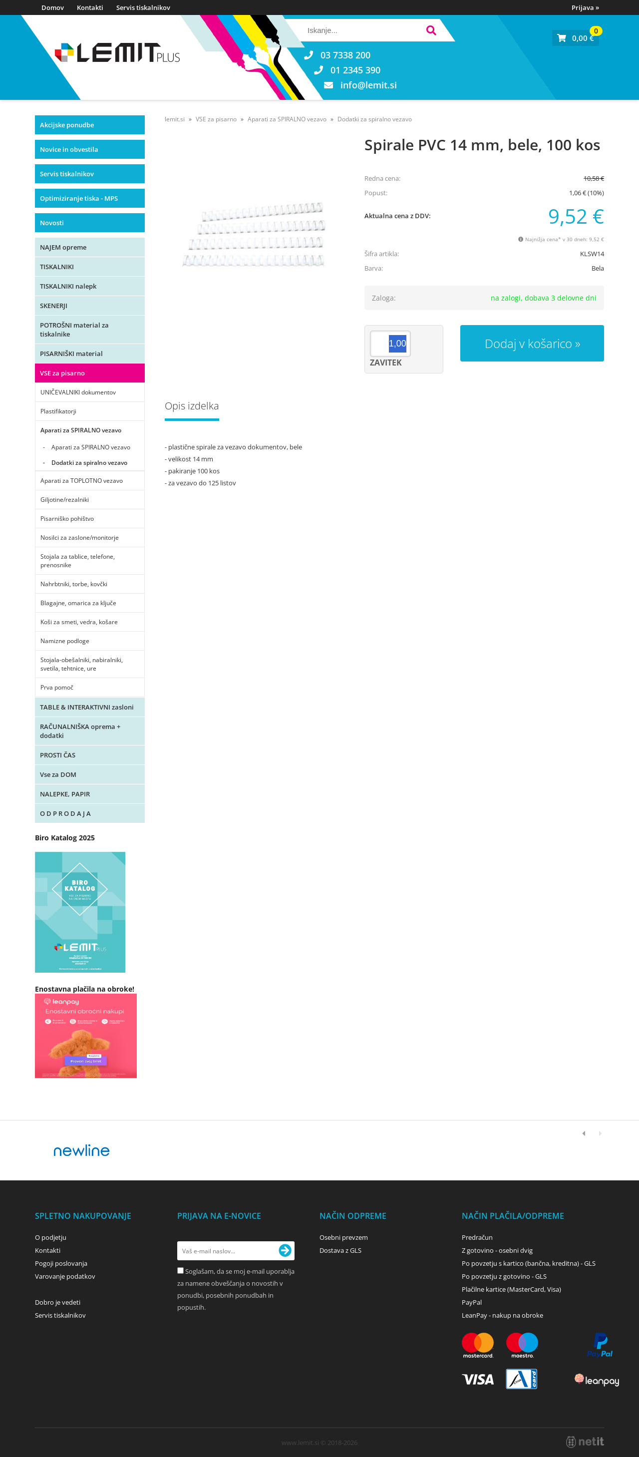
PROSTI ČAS (57, 754)
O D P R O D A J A (65, 813)
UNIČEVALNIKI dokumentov (78, 392)
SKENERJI (53, 305)
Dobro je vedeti (57, 1302)
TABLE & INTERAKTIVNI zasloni (87, 707)
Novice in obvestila (69, 149)
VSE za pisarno (62, 372)
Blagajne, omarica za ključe (78, 603)
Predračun (477, 1237)
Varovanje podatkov (65, 1276)
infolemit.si (368, 85)
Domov (52, 7)
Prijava (585, 7)
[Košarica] (575, 38)
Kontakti (90, 7)
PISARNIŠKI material (71, 353)
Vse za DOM (58, 774)
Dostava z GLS (340, 1250)
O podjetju (50, 1237)
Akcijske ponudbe (67, 124)
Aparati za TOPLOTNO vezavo (81, 480)
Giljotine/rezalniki (64, 499)
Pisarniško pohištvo (67, 518)
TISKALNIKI (57, 266)
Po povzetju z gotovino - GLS (504, 1276)
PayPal (472, 1302)
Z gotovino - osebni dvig (497, 1250)
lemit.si (175, 119)
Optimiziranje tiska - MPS (79, 198)
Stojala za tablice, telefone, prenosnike (77, 560)
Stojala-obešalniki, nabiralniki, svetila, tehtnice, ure (81, 664)
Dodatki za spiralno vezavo (89, 462)
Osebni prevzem (344, 1237)
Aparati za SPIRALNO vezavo (80, 430)
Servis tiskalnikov (143, 7)
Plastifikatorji (58, 411)
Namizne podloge (64, 641)
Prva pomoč (56, 687)
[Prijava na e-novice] (285, 1250)
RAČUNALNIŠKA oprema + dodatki (80, 731)
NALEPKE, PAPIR (65, 793)
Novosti (52, 222)
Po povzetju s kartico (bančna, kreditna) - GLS (529, 1263)
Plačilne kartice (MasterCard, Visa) (511, 1289)
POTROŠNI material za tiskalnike (74, 330)
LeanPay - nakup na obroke (502, 1315)
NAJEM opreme (63, 247)
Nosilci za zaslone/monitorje (79, 537)
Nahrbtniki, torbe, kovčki (73, 584)
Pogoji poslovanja (61, 1263)
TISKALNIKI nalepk (68, 286)
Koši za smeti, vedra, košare (79, 622)
